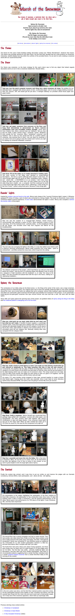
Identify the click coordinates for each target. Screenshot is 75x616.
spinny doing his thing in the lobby (63, 299)
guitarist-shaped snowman (16, 554)
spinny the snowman (45, 43)
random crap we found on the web (18, 196)
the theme (20, 43)
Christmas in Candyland (11, 608)
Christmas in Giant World (12, 611)
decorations (27, 43)
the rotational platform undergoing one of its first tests (19, 300)
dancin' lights (35, 43)
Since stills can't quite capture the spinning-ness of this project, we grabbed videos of (27, 299)
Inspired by (4, 196)
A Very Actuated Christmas (12, 614)
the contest (54, 43)
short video (29, 199)
